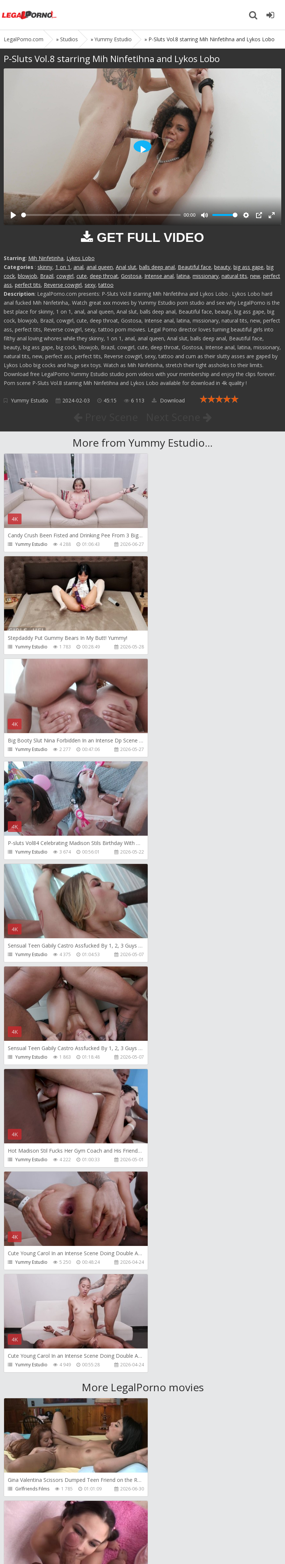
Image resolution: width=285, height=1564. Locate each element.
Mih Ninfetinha (45, 258)
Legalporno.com (30, 15)
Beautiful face (194, 267)
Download (168, 400)
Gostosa (131, 275)
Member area (56, 1522)
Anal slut (126, 267)
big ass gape (248, 267)
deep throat (104, 275)
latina (183, 275)
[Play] (13, 215)
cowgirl (64, 275)
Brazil (46, 275)
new (255, 275)
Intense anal (159, 275)
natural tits (234, 275)
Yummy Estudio (29, 400)
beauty (222, 267)
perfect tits (28, 284)
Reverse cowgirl (63, 284)
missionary (206, 275)
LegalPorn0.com (58, 1544)
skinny (44, 267)
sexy (90, 284)
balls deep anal (157, 267)
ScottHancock (169, 1078)
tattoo (106, 284)
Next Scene (179, 417)
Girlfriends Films (32, 1078)
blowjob (27, 275)
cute (81, 275)
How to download (109, 1522)
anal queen (99, 267)
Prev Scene (105, 417)
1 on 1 (63, 267)
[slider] (101, 214)
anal (78, 267)
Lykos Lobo (80, 258)
